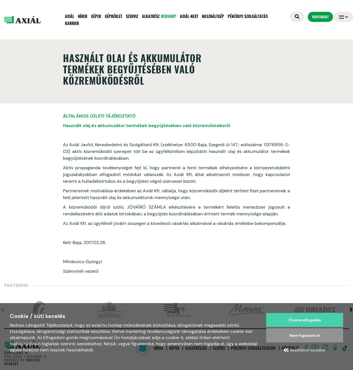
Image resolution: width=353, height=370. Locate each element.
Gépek (96, 16)
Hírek (82, 16)
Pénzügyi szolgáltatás (248, 16)
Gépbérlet (113, 16)
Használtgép (213, 16)
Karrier (72, 23)
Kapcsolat (320, 16)
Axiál (69, 16)
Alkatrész (159, 16)
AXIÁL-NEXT (189, 16)
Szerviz (132, 16)
